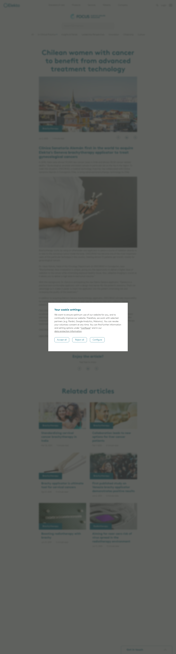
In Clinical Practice (47, 35)
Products (76, 5)
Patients (107, 5)
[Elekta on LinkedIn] (127, 137)
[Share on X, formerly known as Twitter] (96, 368)
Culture (141, 35)
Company (123, 5)
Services (92, 5)
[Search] (88, 26)
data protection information (68, 331)
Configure (85, 328)
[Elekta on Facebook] (118, 137)
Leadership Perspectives (93, 35)
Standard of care (57, 5)
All (32, 35)
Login (163, 5)
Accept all (62, 340)
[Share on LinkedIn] (88, 368)
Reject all (79, 340)
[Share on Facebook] (79, 368)
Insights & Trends (69, 35)
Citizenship (128, 35)
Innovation (114, 35)
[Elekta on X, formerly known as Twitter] (135, 137)
